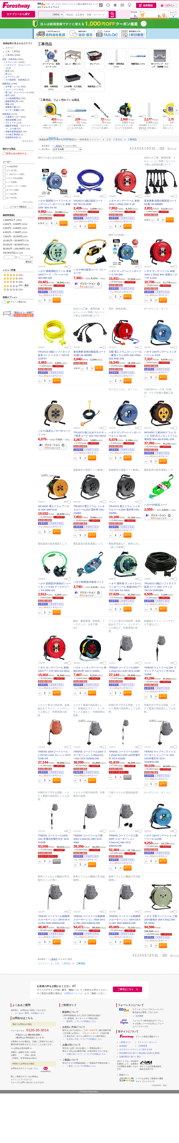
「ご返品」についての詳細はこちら (80, 1066)
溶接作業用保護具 (13, 131)
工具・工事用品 (12, 51)
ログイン (15, 1079)
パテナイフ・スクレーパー (18, 65)
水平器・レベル (12, 86)
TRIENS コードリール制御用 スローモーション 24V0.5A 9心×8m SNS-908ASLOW (124, 919)
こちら (35, 1068)
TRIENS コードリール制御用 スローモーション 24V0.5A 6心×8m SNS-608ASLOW (89, 919)
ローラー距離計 (12, 110)
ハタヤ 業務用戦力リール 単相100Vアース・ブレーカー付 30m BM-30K (54, 274)
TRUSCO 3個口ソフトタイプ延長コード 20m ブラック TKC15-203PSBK (160, 587)
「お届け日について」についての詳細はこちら (85, 1054)
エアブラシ (10, 77)
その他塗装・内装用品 (15, 80)
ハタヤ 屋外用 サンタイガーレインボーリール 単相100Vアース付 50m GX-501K (125, 587)
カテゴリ (9, 48)
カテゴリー (43, 963)
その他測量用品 (12, 98)
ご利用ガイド (125, 1042)
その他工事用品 (12, 134)
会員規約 (123, 1046)
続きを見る (27, 141)
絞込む (29, 262)
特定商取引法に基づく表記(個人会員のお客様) (139, 1053)
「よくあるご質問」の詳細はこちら (28, 1013)
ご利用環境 (142, 1046)
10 (153, 148)
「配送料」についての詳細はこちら (80, 1021)
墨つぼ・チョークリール (17, 92)
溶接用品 (6, 114)
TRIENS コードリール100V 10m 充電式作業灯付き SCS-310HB (53, 839)
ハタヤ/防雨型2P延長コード (88, 582)
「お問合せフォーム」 (73, 993)
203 (161, 148)
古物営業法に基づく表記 (130, 1057)
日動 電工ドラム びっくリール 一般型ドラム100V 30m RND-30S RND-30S (125, 355)
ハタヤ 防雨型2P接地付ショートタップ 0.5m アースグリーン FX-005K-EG (54, 587)
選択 (27, 285)
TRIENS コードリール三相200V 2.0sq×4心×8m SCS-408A (87, 839)
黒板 (7, 104)
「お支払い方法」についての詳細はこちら (83, 1039)
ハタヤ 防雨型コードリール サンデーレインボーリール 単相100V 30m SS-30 (54, 204)
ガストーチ (10, 123)
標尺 (7, 95)
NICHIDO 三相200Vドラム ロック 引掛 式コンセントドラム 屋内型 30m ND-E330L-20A (160, 436)
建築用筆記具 (11, 101)
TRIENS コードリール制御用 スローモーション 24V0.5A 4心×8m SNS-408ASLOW (54, 919)
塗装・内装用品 (9, 59)
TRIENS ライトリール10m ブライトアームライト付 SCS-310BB (160, 671)
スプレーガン (11, 62)
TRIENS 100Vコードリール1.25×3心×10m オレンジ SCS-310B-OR (54, 755)
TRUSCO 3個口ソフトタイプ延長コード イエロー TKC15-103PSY (54, 355)
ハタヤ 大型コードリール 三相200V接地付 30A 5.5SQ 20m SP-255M (160, 919)
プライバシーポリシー (147, 1042)
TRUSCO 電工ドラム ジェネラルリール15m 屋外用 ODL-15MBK (89, 509)
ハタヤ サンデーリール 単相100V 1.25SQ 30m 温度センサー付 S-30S (160, 274)
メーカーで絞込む (18, 207)
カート (63, 223)
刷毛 (7, 71)
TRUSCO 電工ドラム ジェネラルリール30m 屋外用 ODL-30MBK (124, 509)
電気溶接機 (10, 120)
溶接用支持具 (11, 137)
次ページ (172, 148)
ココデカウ (148, 1081)
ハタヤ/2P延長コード (155, 504)
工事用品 (9, 55)
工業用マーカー (12, 117)
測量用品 (6, 83)
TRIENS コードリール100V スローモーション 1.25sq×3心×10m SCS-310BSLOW (89, 755)
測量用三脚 (10, 107)
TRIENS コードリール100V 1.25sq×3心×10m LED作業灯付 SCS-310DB (124, 755)
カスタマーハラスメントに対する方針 (135, 1049)
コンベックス (11, 89)
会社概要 (139, 1016)
